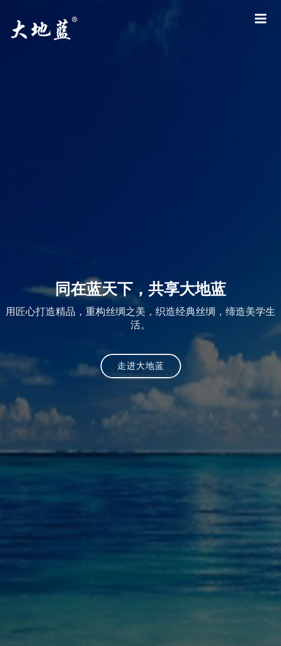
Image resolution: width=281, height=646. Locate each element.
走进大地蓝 (140, 365)
